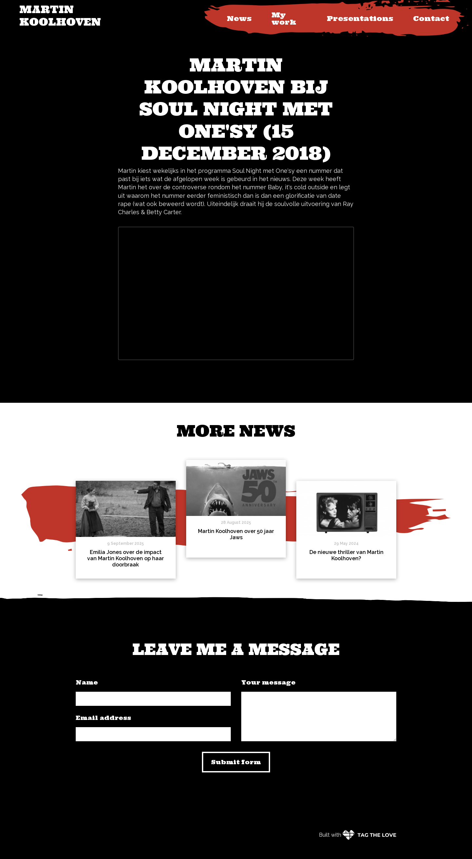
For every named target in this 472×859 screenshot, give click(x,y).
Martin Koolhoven (60, 16)
